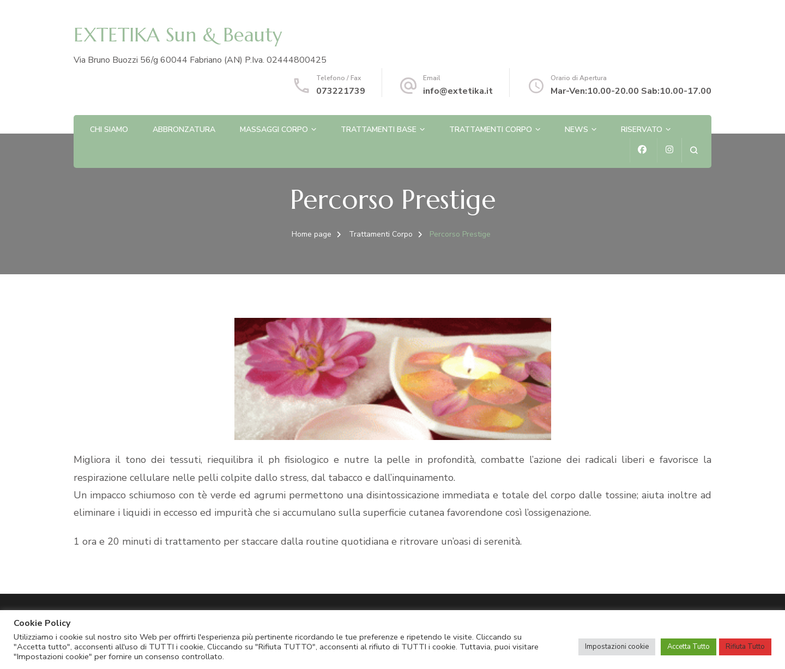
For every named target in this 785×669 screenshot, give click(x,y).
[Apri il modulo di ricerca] (693, 150)
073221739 (340, 91)
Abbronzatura (184, 129)
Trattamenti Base (378, 129)
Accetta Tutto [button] (688, 647)
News (576, 129)
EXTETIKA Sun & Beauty (178, 35)
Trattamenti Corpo (490, 129)
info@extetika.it (458, 91)
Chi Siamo (109, 129)
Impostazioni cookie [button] (617, 647)
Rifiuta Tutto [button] (745, 647)
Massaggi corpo (274, 129)
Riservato (641, 129)
